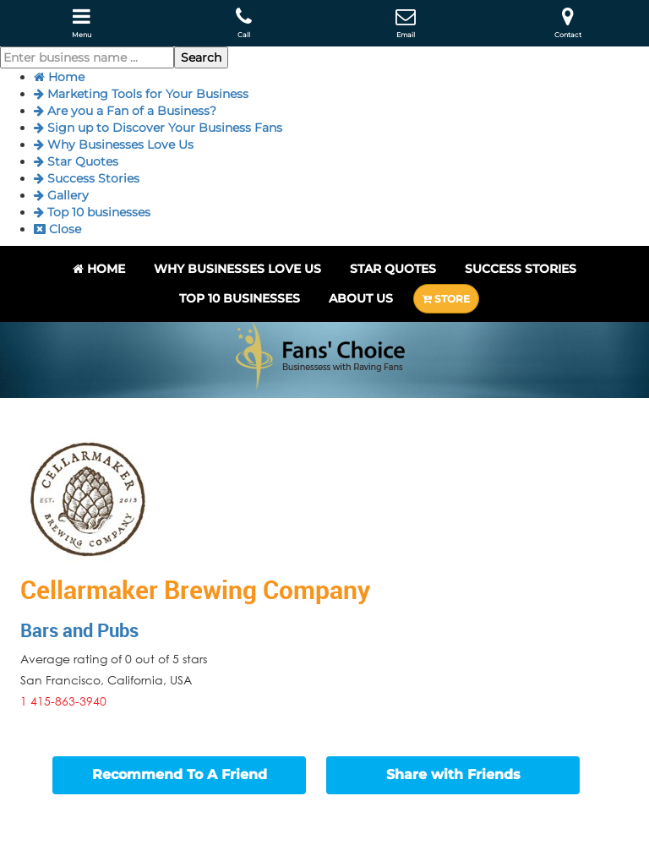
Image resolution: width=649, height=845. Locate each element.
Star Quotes (76, 161)
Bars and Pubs (79, 630)
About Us (361, 298)
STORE (446, 298)
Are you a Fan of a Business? (125, 110)
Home (59, 76)
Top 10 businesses (92, 212)
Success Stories (86, 178)
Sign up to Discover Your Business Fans (158, 127)
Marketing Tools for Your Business (141, 93)
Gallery (61, 195)
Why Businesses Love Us (114, 144)
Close (57, 229)
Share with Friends (453, 774)
